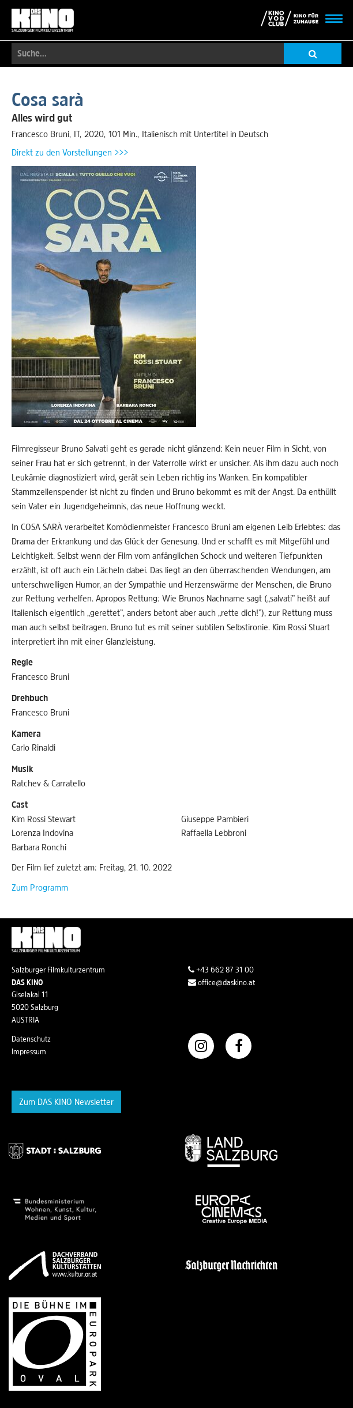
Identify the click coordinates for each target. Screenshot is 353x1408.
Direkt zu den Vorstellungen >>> (70, 152)
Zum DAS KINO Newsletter (66, 1101)
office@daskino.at (221, 982)
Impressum (29, 1051)
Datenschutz (31, 1039)
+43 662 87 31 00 (221, 969)
